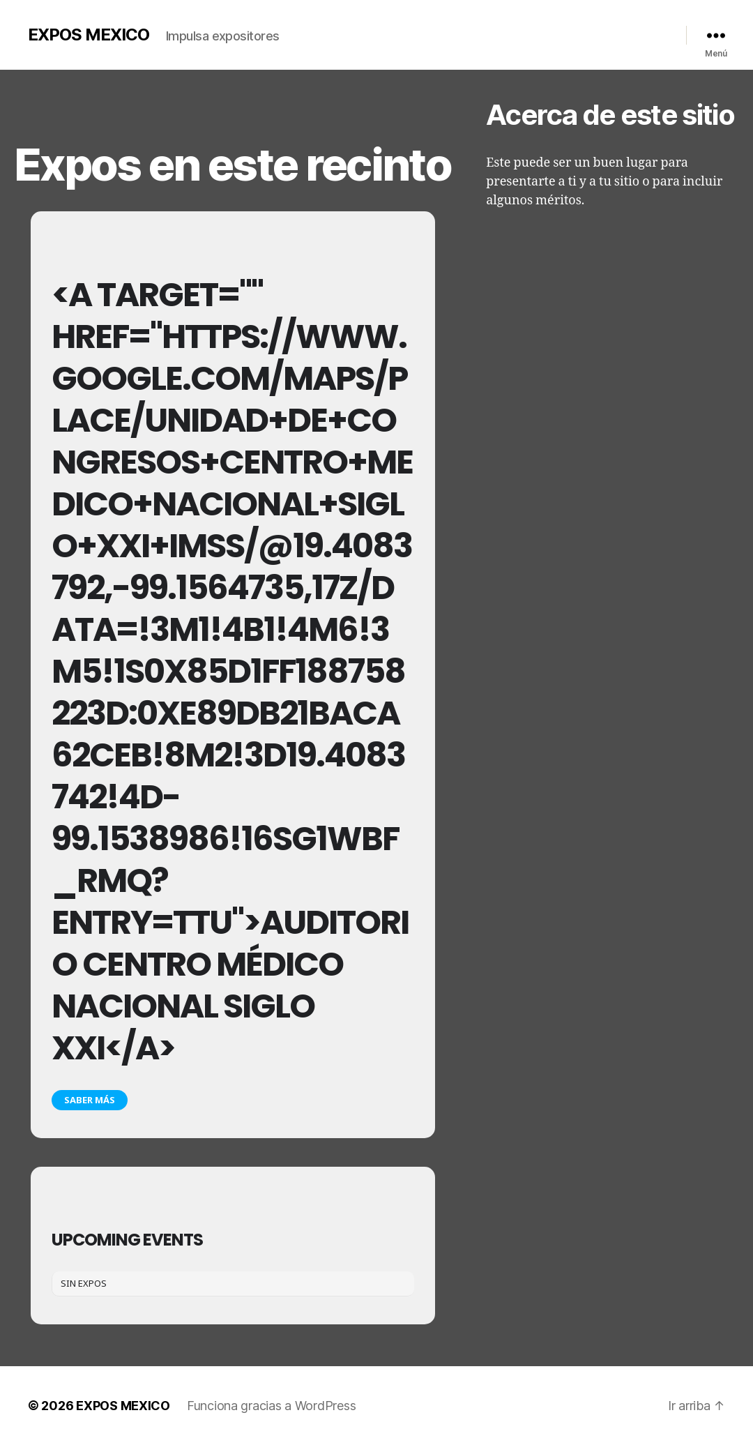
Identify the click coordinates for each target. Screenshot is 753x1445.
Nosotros (402, 32)
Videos (493, 32)
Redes (645, 32)
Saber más (89, 1100)
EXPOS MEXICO (88, 35)
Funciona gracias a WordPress (271, 1405)
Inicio (357, 32)
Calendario (544, 32)
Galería (449, 32)
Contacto (600, 32)
